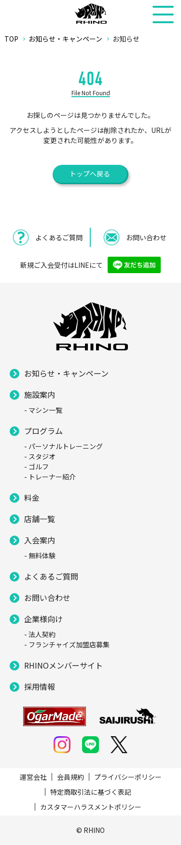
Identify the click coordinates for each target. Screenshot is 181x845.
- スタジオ (40, 456)
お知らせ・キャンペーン (66, 373)
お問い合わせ (47, 597)
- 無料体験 (40, 555)
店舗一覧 (39, 518)
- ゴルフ (36, 466)
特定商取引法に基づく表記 (90, 792)
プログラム (43, 431)
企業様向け (43, 619)
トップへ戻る (90, 173)
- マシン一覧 (43, 410)
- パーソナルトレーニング (63, 446)
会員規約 (70, 777)
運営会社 (33, 777)
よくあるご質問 (51, 576)
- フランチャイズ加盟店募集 (67, 644)
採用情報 (39, 686)
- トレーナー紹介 (50, 476)
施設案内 (39, 394)
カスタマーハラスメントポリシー (90, 807)
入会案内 (39, 540)
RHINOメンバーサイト (63, 665)
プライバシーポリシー (128, 777)
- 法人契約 (40, 634)
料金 (32, 497)
